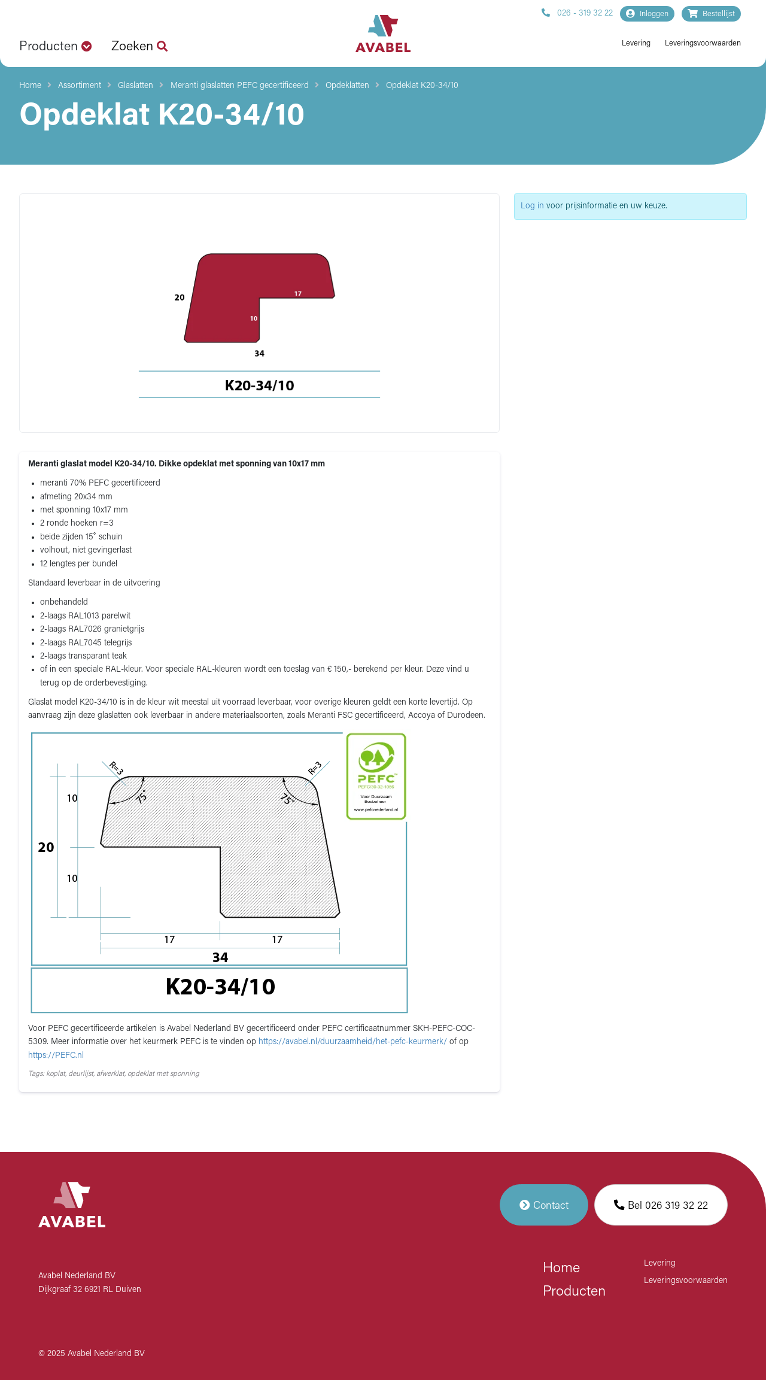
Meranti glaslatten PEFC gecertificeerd (240, 85)
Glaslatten (135, 85)
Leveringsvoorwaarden (703, 43)
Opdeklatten (347, 85)
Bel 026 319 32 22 (661, 1204)
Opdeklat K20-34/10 (422, 85)
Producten (574, 1292)
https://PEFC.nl (56, 1055)
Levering (636, 43)
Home (30, 85)
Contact (544, 1204)
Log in (532, 206)
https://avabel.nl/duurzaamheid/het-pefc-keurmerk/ (354, 1042)
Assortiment (79, 85)
